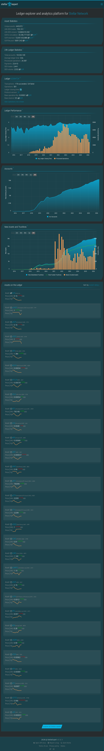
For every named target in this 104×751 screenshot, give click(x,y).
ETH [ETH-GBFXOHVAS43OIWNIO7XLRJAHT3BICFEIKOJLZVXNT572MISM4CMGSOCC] (21, 510)
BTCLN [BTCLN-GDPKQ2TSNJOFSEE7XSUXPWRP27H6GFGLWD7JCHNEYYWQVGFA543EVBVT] (16, 380)
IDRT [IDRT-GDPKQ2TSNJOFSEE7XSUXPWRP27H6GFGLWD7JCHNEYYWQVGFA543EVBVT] (16, 452)
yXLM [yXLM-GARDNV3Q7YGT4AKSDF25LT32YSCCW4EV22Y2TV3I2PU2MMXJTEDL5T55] (19, 322)
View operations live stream (14, 102)
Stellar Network (78, 13)
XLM (33, 35)
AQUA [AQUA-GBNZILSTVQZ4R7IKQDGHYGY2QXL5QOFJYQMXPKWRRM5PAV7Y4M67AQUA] (20, 365)
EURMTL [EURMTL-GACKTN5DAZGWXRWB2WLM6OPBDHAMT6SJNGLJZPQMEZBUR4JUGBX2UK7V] (21, 567)
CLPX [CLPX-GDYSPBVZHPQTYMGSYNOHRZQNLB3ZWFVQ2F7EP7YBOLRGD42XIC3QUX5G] (23, 596)
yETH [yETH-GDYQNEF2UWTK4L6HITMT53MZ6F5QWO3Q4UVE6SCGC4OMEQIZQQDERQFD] (22, 495)
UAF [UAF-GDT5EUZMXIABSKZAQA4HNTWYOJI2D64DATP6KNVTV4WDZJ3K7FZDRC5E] (15, 712)
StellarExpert (9, 4)
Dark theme (65, 743)
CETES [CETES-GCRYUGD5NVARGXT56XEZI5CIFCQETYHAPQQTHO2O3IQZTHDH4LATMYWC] (19, 698)
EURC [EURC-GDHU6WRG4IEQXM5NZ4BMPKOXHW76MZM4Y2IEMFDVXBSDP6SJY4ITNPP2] (18, 553)
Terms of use (43, 746)
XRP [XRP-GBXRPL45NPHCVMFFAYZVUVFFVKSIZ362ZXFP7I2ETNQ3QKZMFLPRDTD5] (17, 351)
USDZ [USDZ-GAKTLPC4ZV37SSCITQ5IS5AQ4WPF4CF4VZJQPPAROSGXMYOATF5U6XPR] (19, 524)
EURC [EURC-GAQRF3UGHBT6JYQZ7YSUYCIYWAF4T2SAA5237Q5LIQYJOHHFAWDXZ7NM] (19, 539)
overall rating (94, 285)
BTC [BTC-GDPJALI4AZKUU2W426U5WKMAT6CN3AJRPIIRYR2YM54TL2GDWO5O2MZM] (21, 409)
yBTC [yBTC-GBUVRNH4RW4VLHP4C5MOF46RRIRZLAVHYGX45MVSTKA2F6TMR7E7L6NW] (22, 481)
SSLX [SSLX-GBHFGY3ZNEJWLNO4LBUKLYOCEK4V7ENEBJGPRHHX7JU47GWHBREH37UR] (19, 394)
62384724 (15, 78)
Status (63, 746)
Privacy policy (54, 746)
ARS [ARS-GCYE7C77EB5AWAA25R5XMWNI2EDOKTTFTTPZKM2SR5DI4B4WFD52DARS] (18, 437)
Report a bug (53, 743)
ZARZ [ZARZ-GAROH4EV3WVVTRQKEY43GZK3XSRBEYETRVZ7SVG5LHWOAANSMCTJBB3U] (19, 466)
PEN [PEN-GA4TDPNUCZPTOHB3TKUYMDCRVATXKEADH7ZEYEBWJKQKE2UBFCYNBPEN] (18, 625)
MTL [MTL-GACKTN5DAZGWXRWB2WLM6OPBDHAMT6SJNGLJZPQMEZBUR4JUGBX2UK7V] (20, 611)
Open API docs (39, 743)
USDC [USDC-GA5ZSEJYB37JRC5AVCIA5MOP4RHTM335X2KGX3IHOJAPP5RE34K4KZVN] (18, 336)
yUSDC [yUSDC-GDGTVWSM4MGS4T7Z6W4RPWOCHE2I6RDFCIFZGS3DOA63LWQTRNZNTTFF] (23, 307)
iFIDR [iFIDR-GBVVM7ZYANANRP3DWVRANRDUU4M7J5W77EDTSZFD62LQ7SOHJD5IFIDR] (16, 654)
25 (18, 92)
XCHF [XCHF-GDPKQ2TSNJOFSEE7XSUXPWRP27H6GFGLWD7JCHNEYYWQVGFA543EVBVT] (16, 582)
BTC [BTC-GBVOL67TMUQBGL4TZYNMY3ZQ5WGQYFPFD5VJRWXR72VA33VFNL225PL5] (18, 683)
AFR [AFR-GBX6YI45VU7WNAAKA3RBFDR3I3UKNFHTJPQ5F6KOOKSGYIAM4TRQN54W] (15, 669)
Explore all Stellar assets (52, 726)
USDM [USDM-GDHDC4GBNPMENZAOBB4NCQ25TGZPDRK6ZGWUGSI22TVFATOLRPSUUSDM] (16, 640)
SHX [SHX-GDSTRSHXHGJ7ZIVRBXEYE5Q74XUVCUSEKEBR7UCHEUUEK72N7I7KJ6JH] (18, 423)
